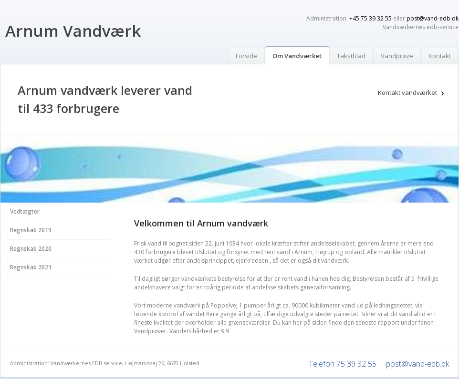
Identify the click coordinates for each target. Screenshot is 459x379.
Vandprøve (397, 55)
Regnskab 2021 (31, 267)
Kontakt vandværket (407, 92)
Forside (246, 55)
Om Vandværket (297, 55)
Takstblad (351, 55)
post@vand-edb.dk (433, 18)
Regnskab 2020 (31, 249)
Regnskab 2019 (31, 230)
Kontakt (439, 55)
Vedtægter (25, 211)
